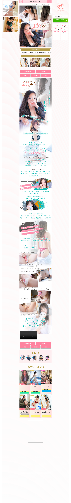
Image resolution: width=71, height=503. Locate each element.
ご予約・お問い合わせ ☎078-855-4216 (60, 20)
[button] (25, 67)
